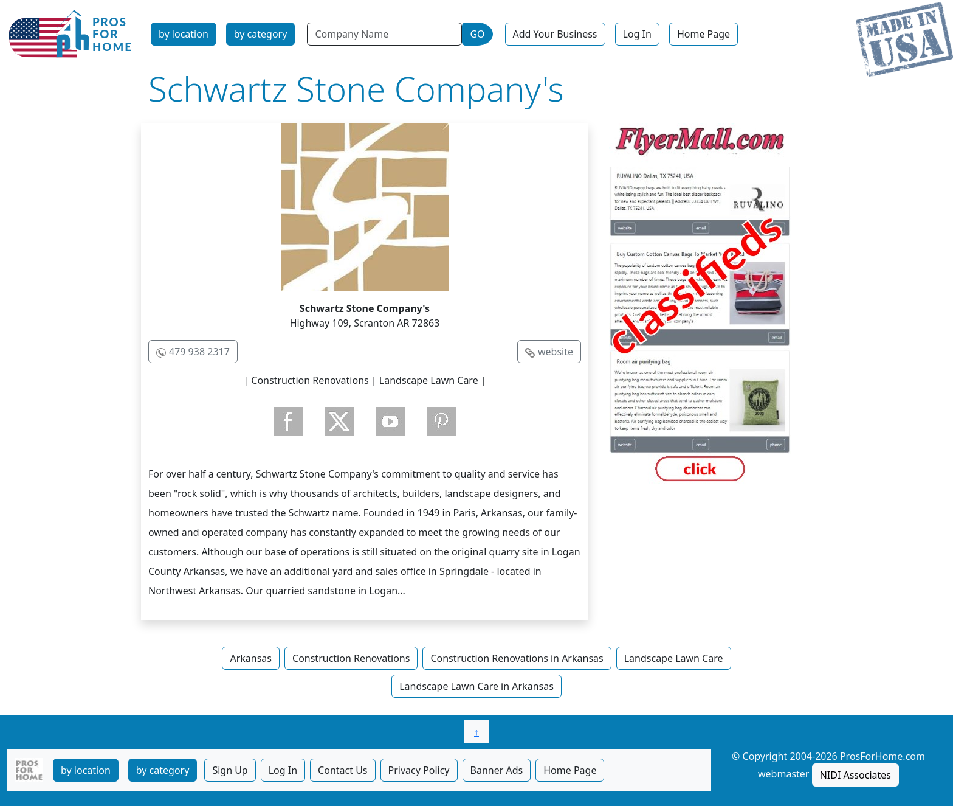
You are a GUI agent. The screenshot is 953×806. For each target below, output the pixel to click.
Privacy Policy (419, 770)
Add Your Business (555, 34)
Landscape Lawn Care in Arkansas (476, 686)
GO (477, 34)
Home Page (703, 34)
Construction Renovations (351, 658)
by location (183, 34)
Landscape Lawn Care (673, 658)
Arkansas (251, 658)
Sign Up (229, 770)
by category (260, 34)
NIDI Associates (855, 775)
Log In (637, 34)
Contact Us (342, 770)
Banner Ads (496, 770)
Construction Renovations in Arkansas (516, 658)
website (555, 351)
